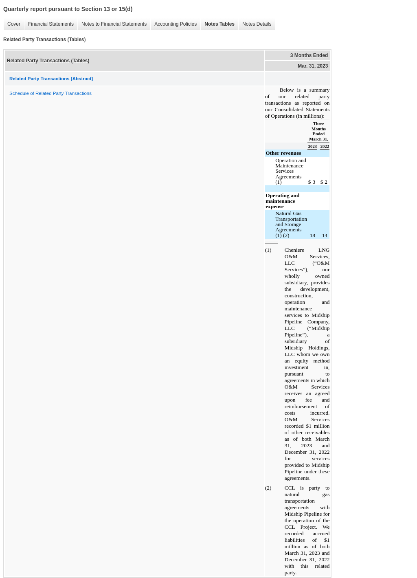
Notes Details (256, 24)
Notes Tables (219, 24)
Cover (13, 24)
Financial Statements (51, 24)
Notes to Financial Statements (114, 24)
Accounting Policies (175, 24)
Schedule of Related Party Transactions (50, 93)
